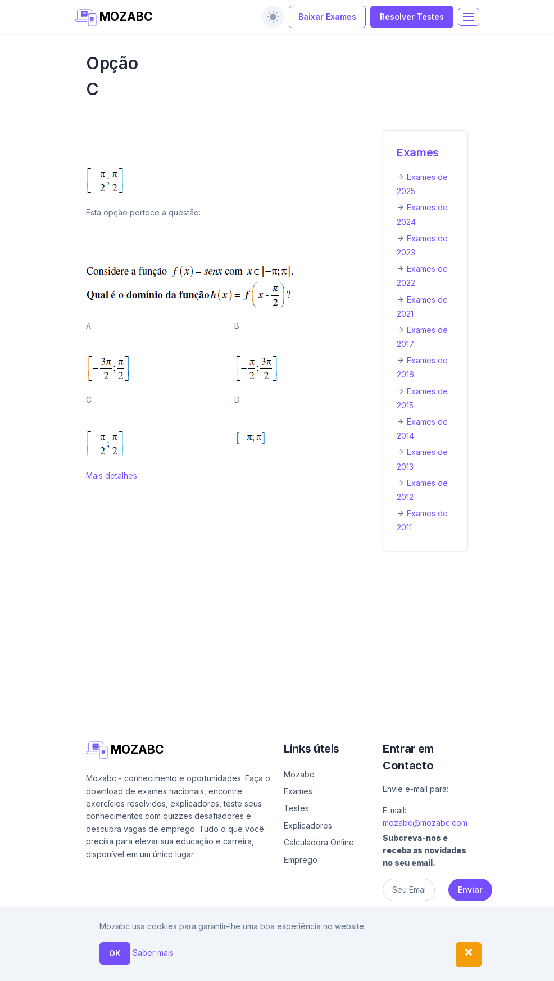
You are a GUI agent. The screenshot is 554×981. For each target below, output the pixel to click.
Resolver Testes (412, 16)
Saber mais (153, 952)
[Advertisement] (277, 643)
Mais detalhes (111, 475)
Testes (296, 808)
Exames (418, 152)
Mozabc (299, 774)
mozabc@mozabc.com (425, 822)
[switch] (273, 17)
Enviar (470, 889)
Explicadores (308, 825)
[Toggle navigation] (468, 17)
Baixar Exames (327, 16)
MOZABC (114, 17)
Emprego (300, 860)
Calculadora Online (319, 842)
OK (115, 953)
